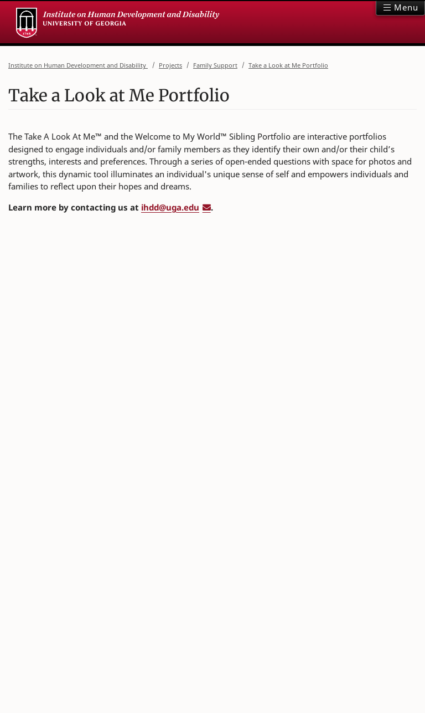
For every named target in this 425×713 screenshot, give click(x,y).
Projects (170, 64)
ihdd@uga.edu (170, 207)
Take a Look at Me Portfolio (288, 64)
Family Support (215, 64)
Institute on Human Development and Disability (78, 64)
